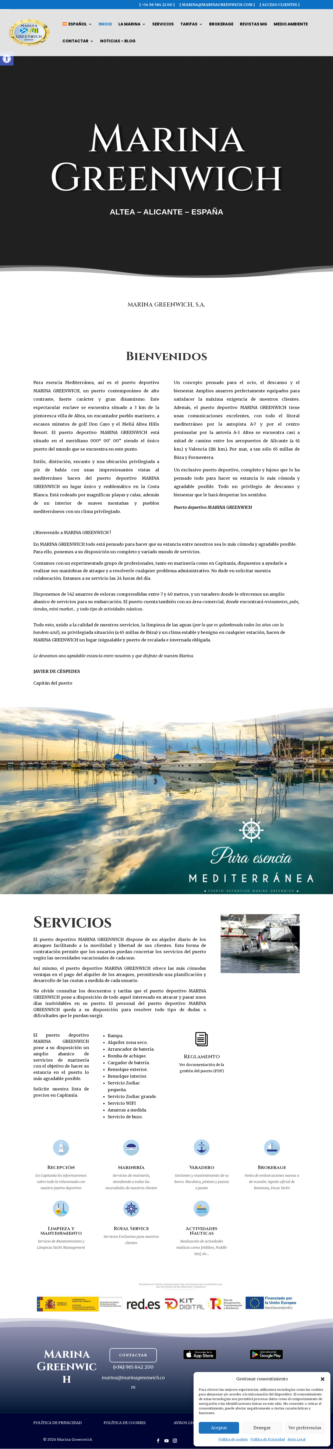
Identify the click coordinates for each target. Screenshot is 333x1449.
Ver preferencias (305, 1427)
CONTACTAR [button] (133, 1355)
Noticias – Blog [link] (118, 41)
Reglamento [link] (202, 1056)
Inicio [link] (105, 24)
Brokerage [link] (221, 24)
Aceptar (219, 1427)
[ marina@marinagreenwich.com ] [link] (217, 5)
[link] (7, 59)
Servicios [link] (163, 24)
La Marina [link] (129, 24)
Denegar (262, 1427)
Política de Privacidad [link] (268, 1439)
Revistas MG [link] (253, 24)
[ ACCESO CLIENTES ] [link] (280, 5)
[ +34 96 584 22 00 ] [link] (157, 5)
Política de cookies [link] (233, 1439)
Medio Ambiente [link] (291, 24)
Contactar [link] (75, 41)
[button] (322, 1379)
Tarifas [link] (188, 24)
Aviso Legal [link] (296, 1439)
